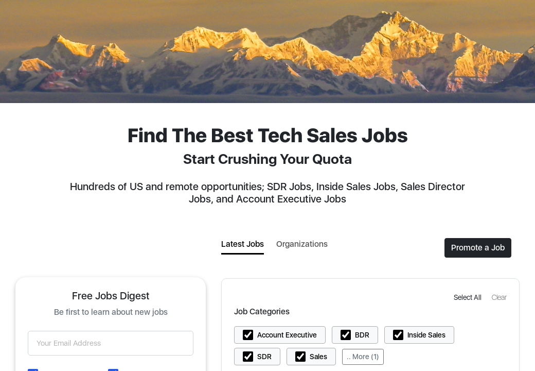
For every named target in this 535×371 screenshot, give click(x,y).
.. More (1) (363, 356)
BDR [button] (362, 335)
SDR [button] (264, 356)
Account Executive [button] (287, 335)
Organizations (302, 244)
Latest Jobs (242, 244)
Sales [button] (318, 356)
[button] (469, 297)
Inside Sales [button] (426, 335)
